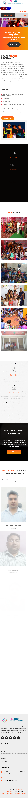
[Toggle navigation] (25, 15)
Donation (14, 376)
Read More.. (7, 118)
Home (2, 748)
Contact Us (4, 761)
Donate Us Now (14, 452)
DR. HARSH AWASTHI (12, 526)
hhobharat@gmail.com (12, 780)
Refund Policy (22, 793)
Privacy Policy (5, 793)
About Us (3, 752)
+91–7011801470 (13, 777)
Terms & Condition (14, 793)
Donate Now (8, 15)
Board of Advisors (5, 755)
